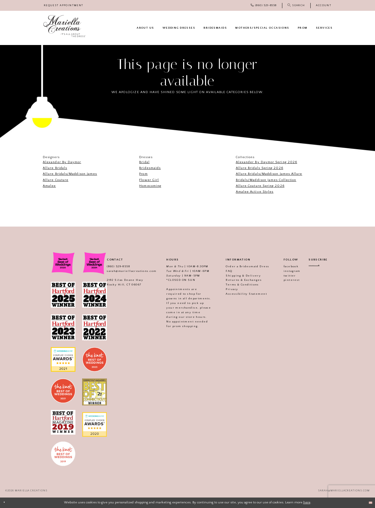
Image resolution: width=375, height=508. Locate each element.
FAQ (222, 270)
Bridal (144, 162)
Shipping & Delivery (236, 275)
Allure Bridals (55, 168)
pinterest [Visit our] (285, 279)
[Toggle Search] (296, 5)
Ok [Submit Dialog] (367, 502)
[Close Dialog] (7, 503)
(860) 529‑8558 (111, 266)
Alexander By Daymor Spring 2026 (266, 162)
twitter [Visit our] (283, 275)
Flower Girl (149, 180)
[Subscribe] (330, 267)
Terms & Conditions (235, 284)
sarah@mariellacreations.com (125, 270)
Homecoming (150, 186)
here (306, 502)
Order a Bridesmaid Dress (241, 266)
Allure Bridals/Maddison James (70, 174)
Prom (143, 174)
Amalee (49, 186)
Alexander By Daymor (62, 162)
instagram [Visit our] (285, 270)
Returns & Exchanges (237, 279)
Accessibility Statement (239, 293)
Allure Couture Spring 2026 (260, 186)
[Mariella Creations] (64, 26)
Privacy (225, 289)
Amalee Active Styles (255, 192)
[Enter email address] (318, 267)
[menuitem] (63, 5)
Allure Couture (55, 180)
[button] (323, 5)
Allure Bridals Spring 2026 (259, 168)
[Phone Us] (263, 5)
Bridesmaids (150, 168)
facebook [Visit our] (284, 266)
